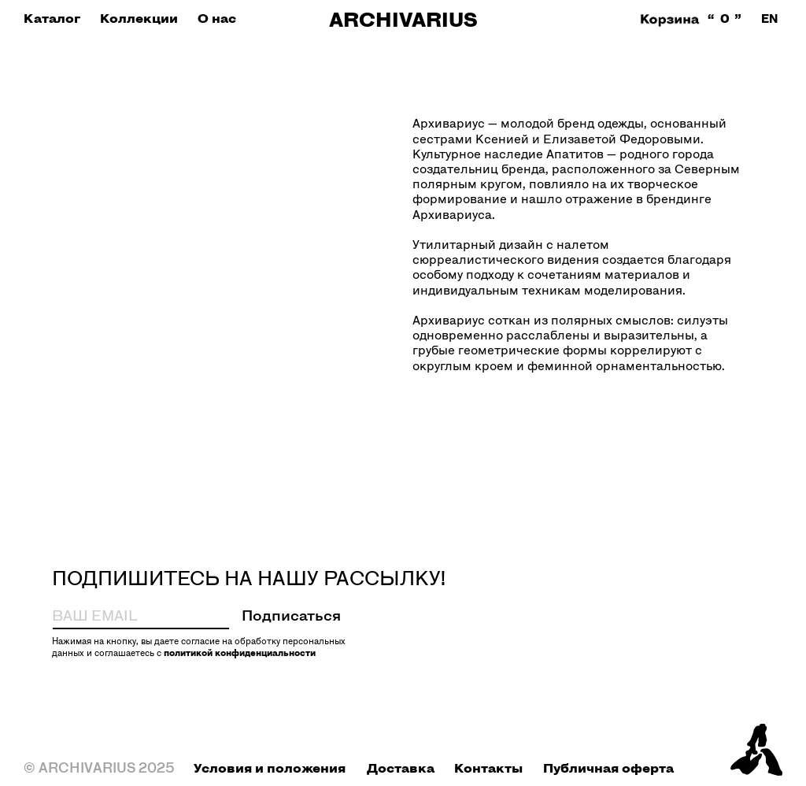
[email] (119, 615)
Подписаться (291, 615)
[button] (51, 18)
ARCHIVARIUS (403, 19)
